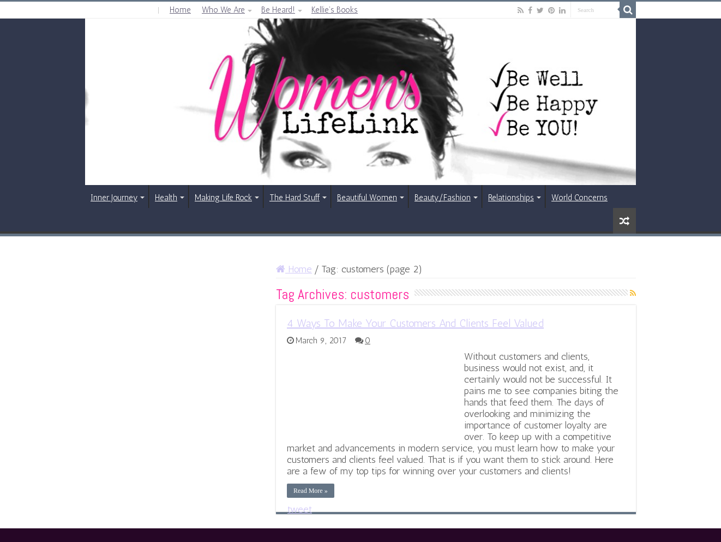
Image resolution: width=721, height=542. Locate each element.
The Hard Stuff (294, 197)
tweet (299, 509)
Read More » (310, 491)
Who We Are (223, 10)
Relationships (511, 197)
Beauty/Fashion (442, 197)
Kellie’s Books (334, 10)
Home (180, 10)
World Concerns (579, 197)
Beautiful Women (367, 197)
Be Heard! (278, 10)
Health (166, 197)
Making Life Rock (223, 197)
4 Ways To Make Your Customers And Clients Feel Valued (415, 323)
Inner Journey (114, 197)
